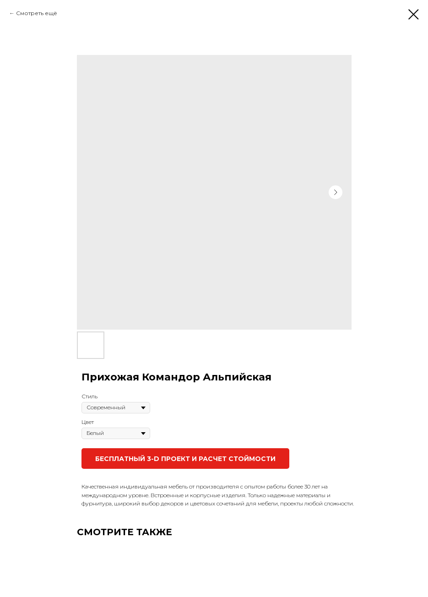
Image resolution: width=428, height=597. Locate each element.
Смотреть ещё (36, 13)
